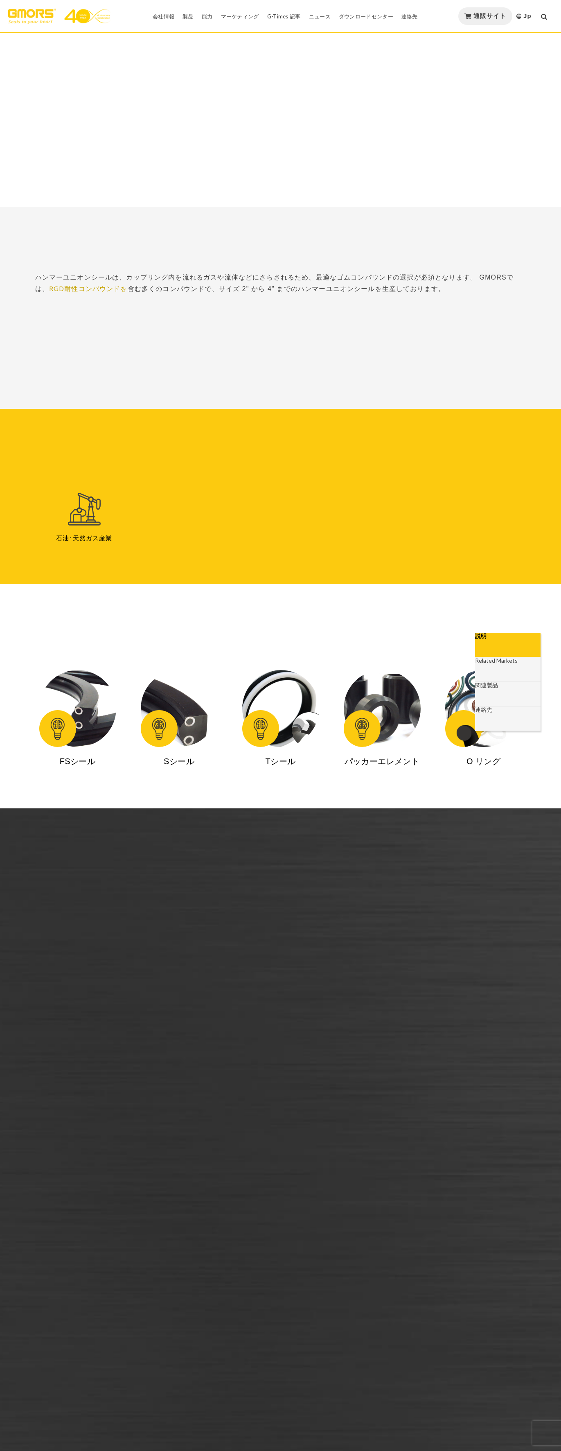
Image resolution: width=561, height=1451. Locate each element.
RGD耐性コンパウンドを (88, 288)
